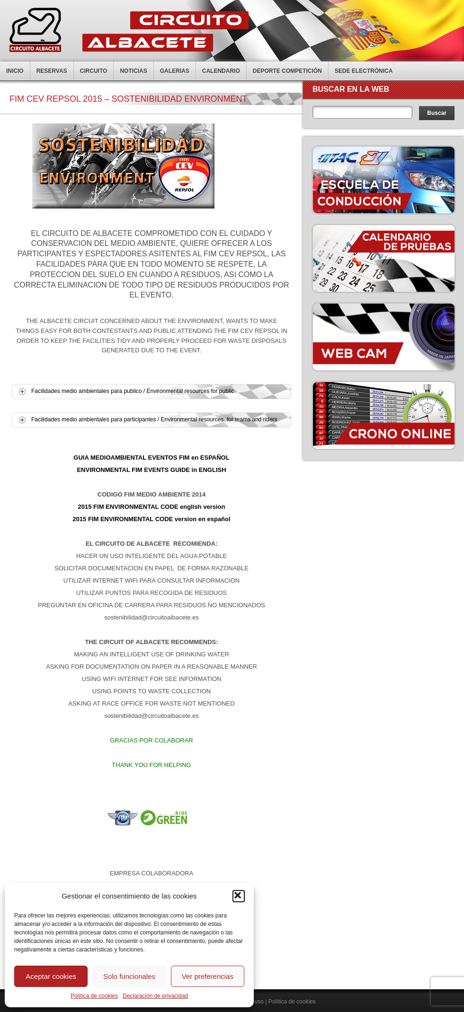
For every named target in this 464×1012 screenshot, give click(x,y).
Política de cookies (94, 996)
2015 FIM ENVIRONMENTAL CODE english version (151, 506)
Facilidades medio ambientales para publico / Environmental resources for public (123, 391)
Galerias (174, 71)
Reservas (51, 71)
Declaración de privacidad (155, 996)
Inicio (15, 71)
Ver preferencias (207, 976)
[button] (238, 896)
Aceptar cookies (51, 976)
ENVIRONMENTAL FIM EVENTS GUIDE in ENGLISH (151, 469)
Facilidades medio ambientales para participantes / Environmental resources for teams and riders (144, 420)
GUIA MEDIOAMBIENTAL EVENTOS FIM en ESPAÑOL (151, 457)
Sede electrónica (364, 71)
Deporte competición (287, 71)
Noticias (133, 71)
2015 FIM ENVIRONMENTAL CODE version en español (151, 519)
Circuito (93, 71)
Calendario (221, 71)
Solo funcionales (129, 976)
